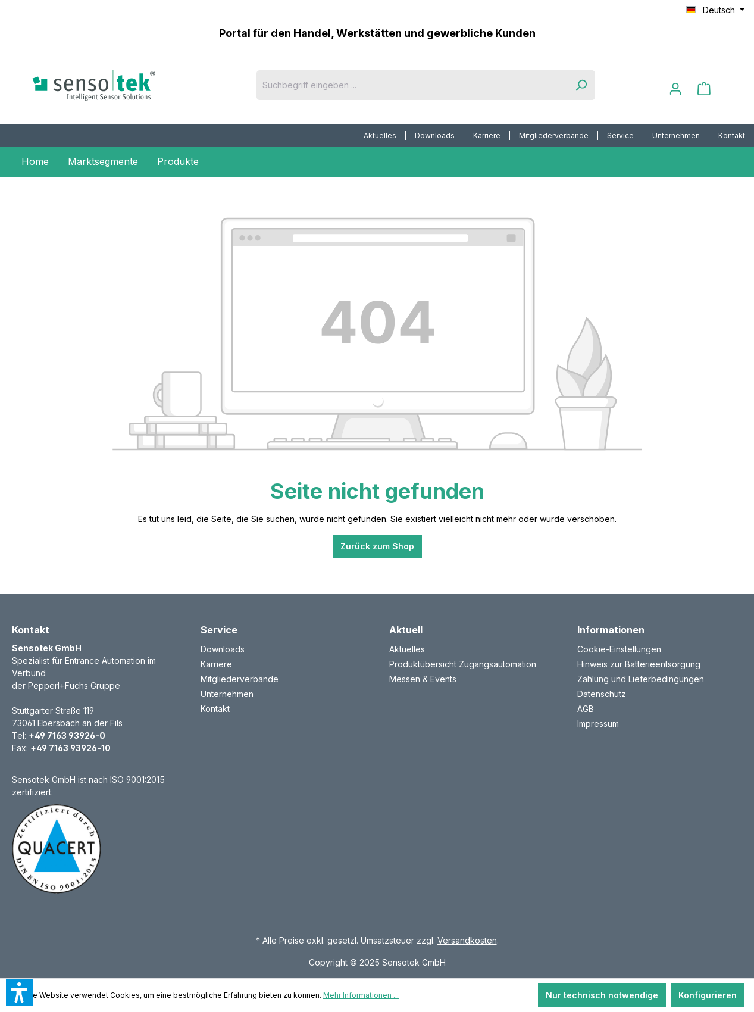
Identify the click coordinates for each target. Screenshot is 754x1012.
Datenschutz (601, 694)
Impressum (598, 724)
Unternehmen (676, 135)
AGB (585, 709)
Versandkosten (467, 940)
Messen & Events (422, 679)
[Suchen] (581, 85)
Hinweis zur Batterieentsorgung (638, 664)
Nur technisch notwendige (602, 995)
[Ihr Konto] (675, 89)
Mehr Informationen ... (361, 995)
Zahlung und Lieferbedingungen (640, 679)
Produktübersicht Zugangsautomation (462, 664)
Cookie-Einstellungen (619, 649)
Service (620, 135)
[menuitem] (380, 135)
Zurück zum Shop (377, 546)
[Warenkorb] (704, 89)
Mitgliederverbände (554, 135)
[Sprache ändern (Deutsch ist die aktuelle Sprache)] (715, 10)
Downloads (435, 135)
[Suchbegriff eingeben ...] (411, 85)
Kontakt (731, 135)
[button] (19, 992)
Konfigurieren (707, 995)
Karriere (486, 135)
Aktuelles (380, 135)
